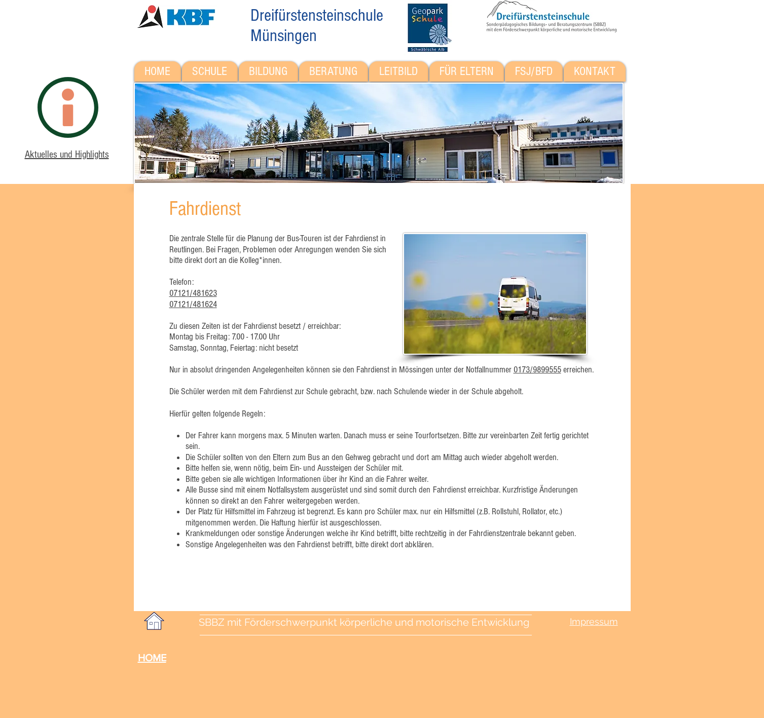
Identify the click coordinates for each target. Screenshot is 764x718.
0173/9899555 (537, 369)
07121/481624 (193, 304)
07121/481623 (193, 293)
